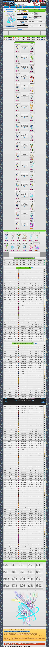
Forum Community (43, 398)
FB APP (32, 400)
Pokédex (6, 400)
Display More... (20, 29)
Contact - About (33, 398)
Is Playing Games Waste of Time (6, 5)
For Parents (6, 398)
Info (12, 1)
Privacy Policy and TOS (28, 400)
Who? (23, 22)
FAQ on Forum (5, 402)
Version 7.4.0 (43, 2)
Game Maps (6, 399)
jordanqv (40, 25)
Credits (34, 400)
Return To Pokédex (10, 11)
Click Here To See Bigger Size (10, 26)
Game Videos (43, 399)
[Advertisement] (24, 4)
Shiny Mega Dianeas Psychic (10, 9)
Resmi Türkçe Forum (43, 400)
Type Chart (6, 401)
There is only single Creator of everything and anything (16, 631)
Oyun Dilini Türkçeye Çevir (6, 3)
